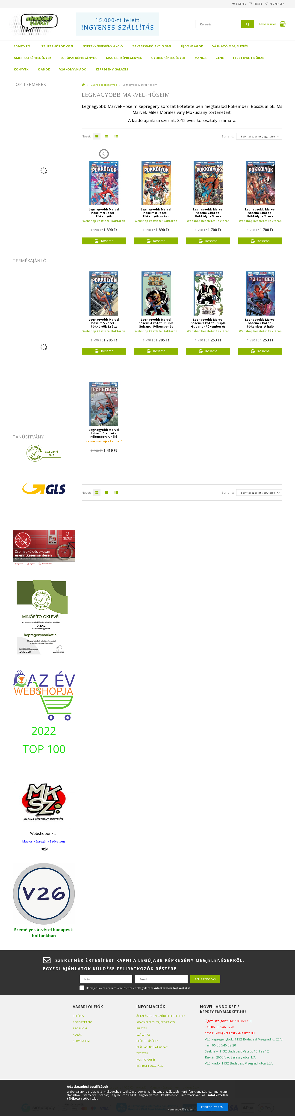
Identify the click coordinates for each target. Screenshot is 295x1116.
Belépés (231, 3)
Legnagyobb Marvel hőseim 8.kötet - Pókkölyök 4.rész (156, 213)
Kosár (77, 1034)
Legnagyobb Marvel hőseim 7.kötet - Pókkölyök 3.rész (208, 213)
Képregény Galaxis (112, 69)
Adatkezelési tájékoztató (155, 1022)
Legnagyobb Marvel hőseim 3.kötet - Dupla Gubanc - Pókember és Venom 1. (208, 325)
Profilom (80, 1028)
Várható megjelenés (230, 46)
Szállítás (143, 1034)
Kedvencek (275, 3)
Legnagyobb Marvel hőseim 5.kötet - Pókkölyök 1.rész (104, 323)
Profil (252, 3)
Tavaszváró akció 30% (152, 46)
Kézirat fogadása (149, 1065)
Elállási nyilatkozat (152, 1047)
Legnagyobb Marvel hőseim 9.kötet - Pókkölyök (104, 213)
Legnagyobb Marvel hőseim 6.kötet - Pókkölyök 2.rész (260, 213)
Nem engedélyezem (181, 1109)
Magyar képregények (124, 58)
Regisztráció (82, 1022)
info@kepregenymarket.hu (235, 1033)
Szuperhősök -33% (57, 46)
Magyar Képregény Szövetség (43, 841)
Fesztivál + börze (248, 58)
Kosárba (107, 241)
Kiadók (44, 69)
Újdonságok (192, 46)
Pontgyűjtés (146, 1059)
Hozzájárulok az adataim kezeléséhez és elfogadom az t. (138, 988)
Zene (220, 58)
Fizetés (141, 1028)
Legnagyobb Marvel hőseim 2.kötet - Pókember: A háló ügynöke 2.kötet (260, 325)
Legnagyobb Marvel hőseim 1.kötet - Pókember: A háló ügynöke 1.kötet (104, 435)
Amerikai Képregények (32, 58)
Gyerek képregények (168, 58)
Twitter (142, 1053)
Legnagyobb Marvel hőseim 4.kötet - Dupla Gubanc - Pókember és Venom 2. (156, 325)
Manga (201, 58)
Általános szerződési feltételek (161, 1016)
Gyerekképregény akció (103, 46)
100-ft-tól (23, 46)
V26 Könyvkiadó (73, 69)
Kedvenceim (81, 1041)
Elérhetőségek (147, 1041)
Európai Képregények (78, 58)
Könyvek (21, 69)
